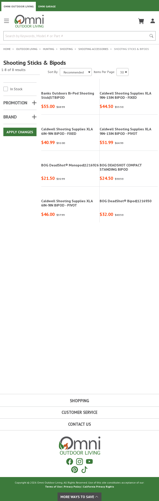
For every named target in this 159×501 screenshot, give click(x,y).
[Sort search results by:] (76, 72)
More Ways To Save (79, 497)
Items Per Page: (104, 72)
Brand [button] (10, 117)
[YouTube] (89, 461)
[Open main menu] (6, 22)
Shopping (79, 400)
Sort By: (53, 72)
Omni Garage (47, 6)
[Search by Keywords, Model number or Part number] (77, 35)
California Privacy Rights (98, 486)
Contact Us (79, 424)
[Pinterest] (74, 469)
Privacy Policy (72, 486)
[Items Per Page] (122, 72)
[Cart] (141, 21)
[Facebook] (69, 461)
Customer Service (79, 412)
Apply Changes (19, 132)
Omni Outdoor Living (19, 6)
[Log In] (153, 21)
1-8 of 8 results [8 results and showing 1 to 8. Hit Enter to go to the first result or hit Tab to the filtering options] (13, 69)
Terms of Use (53, 486)
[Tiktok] (84, 469)
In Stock (16, 89)
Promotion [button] (15, 103)
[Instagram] (79, 461)
